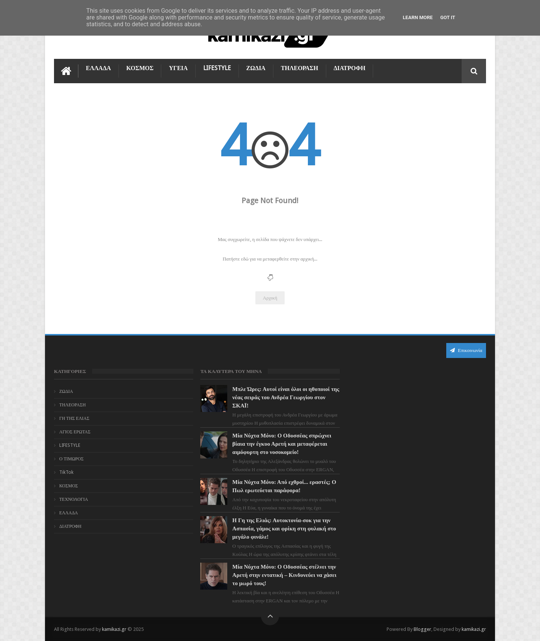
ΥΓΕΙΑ (178, 68)
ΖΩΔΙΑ (256, 68)
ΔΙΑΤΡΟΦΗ (350, 68)
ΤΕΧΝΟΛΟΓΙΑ (73, 499)
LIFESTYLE (217, 68)
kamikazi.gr (114, 629)
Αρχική (270, 298)
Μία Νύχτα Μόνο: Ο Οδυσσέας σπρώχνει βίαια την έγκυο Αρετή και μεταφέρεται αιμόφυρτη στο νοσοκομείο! (282, 444)
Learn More (418, 17)
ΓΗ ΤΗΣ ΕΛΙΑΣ (74, 418)
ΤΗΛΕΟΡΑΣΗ (299, 68)
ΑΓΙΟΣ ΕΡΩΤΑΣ (74, 431)
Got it (447, 17)
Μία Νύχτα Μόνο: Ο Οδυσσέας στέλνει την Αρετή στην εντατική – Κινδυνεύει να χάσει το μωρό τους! (284, 575)
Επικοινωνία (466, 350)
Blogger (422, 629)
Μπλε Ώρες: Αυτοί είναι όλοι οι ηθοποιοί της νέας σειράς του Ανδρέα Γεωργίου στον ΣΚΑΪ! (285, 397)
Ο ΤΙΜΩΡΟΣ (71, 458)
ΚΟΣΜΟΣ (140, 68)
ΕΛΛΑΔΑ (98, 68)
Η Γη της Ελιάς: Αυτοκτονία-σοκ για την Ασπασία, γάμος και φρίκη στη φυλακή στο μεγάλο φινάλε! (284, 528)
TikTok (66, 472)
